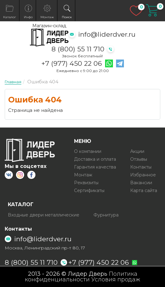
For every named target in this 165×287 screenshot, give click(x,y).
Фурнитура (106, 215)
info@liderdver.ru (107, 34)
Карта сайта (143, 190)
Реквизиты (86, 182)
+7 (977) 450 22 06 (71, 63)
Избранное (143, 175)
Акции (137, 151)
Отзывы (138, 159)
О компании (87, 151)
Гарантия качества (95, 167)
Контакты (141, 167)
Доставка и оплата (95, 159)
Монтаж (83, 175)
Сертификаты (89, 190)
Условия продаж (115, 279)
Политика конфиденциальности (81, 276)
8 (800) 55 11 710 (77, 49)
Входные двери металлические (43, 215)
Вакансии (141, 182)
